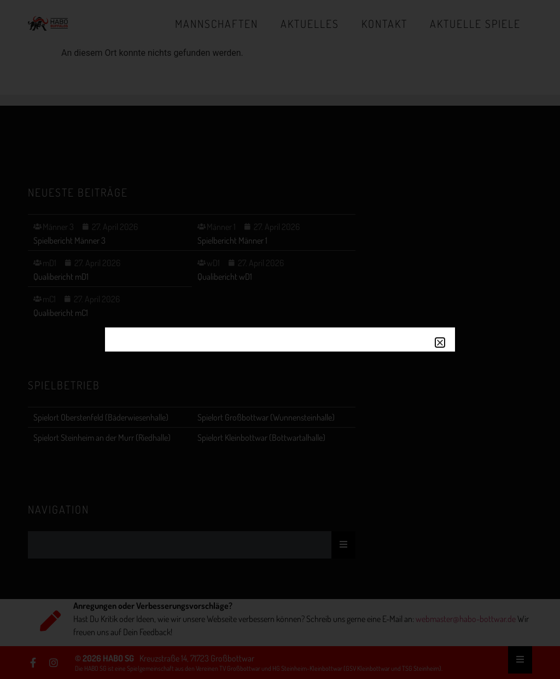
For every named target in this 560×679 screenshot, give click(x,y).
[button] (440, 342)
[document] (280, 339)
